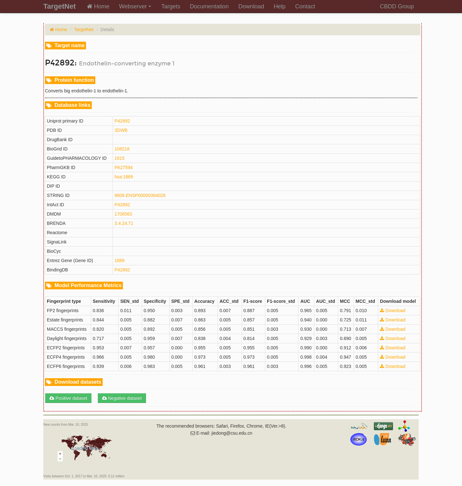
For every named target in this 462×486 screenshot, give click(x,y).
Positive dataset (68, 398)
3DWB (121, 130)
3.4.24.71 (124, 223)
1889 (119, 260)
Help (280, 6)
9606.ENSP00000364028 (140, 195)
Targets (170, 6)
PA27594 (124, 167)
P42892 (122, 121)
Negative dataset (122, 398)
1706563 (123, 214)
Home (98, 6)
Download (251, 6)
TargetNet (84, 29)
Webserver (135, 6)
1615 (119, 158)
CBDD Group (397, 6)
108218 (122, 148)
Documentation (209, 6)
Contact (305, 6)
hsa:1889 (124, 176)
